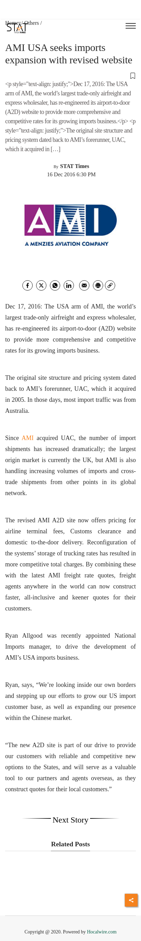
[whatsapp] (55, 285)
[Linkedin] (69, 285)
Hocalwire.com (102, 931)
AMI (28, 438)
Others (31, 23)
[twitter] (41, 285)
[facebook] (27, 285)
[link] (110, 285)
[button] (70, 75)
